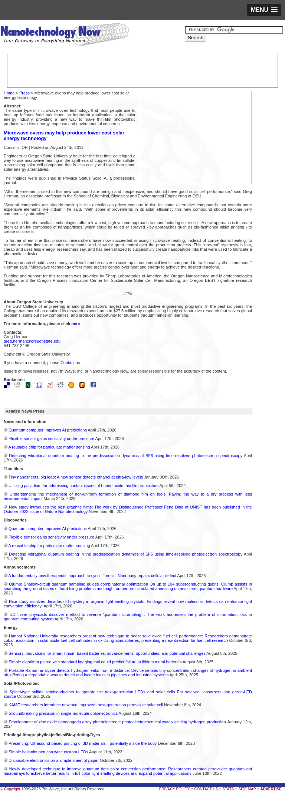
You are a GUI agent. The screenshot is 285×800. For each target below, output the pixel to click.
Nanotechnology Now (65, 35)
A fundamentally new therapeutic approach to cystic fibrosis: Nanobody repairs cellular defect (92, 575)
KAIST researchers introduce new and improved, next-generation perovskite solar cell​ (86, 705)
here (75, 323)
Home (9, 93)
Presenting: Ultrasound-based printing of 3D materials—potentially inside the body (83, 743)
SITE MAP (247, 789)
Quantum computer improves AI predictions (48, 430)
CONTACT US (206, 789)
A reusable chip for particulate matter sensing (49, 447)
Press (24, 93)
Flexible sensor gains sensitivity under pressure (51, 438)
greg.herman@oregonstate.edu (32, 341)
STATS (228, 789)
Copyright (12, 789)
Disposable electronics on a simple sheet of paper (54, 760)
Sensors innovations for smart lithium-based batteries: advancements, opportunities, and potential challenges (107, 653)
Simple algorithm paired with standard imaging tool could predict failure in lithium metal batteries (95, 662)
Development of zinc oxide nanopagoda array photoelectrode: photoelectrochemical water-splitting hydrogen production (117, 722)
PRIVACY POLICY (174, 789)
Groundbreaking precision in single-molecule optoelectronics (63, 713)
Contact (67, 362)
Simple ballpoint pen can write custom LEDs (48, 752)
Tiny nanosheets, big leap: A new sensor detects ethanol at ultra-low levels (76, 477)
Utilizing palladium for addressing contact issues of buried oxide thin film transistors (83, 485)
